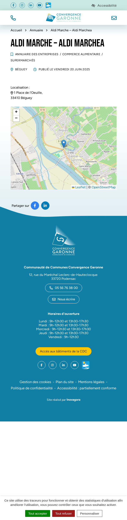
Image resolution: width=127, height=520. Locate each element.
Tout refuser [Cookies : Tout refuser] (63, 513)
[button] (13, 17)
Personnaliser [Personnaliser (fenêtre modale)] (89, 513)
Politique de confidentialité (32, 388)
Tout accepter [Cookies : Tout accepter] (37, 513)
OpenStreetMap (104, 187)
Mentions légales (91, 382)
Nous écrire (63, 299)
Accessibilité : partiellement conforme (86, 388)
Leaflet (79, 187)
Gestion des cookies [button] (35, 382)
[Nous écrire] (114, 17)
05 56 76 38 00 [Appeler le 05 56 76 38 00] (63, 288)
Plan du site (65, 382)
